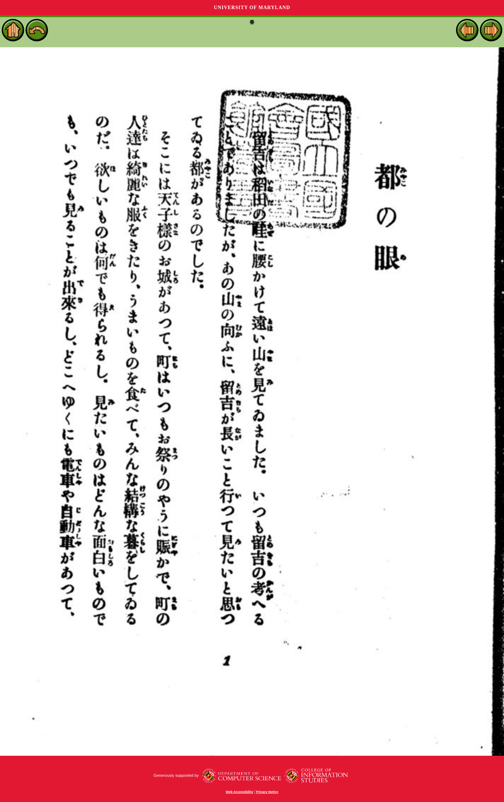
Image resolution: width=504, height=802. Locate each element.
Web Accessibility (239, 792)
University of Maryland (252, 7)
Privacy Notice (267, 792)
